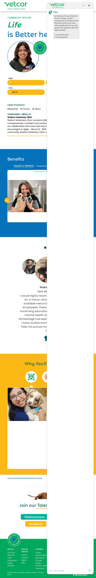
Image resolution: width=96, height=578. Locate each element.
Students (36, 523)
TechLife (24, 557)
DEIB (23, 563)
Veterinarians (34, 516)
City (11, 87)
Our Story (11, 552)
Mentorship (40, 558)
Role (11, 78)
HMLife (24, 560)
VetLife (24, 555)
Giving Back (12, 560)
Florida (25, 109)
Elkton (27, 92)
